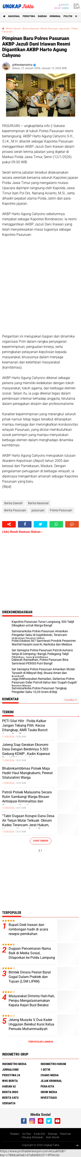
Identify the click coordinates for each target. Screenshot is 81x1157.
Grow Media (49, 1092)
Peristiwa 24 (11, 1075)
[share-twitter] (40, 524)
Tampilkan (70, 700)
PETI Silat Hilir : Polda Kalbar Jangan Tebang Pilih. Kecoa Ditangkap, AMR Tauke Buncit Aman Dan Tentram (25, 727)
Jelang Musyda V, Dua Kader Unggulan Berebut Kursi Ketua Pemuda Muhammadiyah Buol (31, 1026)
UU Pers (26, 1133)
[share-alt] (9, 524)
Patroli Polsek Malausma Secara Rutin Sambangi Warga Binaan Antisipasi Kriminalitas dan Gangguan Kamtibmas (27, 799)
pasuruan (65, 28)
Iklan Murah (52, 1137)
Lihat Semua (40, 840)
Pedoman (65, 1133)
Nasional (14, 16)
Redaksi (14, 1133)
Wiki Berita (10, 1081)
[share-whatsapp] (56, 524)
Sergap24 (8, 1103)
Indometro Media (14, 1064)
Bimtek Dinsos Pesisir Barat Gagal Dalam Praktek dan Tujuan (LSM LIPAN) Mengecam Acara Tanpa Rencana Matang (30, 981)
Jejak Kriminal (51, 1081)
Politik (68, 16)
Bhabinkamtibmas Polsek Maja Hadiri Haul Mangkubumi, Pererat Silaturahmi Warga (27, 773)
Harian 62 (9, 1086)
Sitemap (52, 1133)
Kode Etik (39, 1133)
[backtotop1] (77, 1145)
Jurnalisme (10, 1069)
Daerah (42, 16)
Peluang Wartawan (32, 1137)
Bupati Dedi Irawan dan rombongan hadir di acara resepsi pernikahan (28, 929)
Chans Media (50, 1075)
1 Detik (45, 1069)
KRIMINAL (55, 16)
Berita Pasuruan (49, 28)
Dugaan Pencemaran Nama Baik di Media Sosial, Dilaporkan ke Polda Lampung (32, 953)
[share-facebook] (25, 524)
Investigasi (49, 1097)
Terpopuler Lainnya (40, 1041)
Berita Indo (10, 1092)
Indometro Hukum (53, 1064)
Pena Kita (47, 1086)
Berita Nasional (31, 28)
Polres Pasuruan (61, 510)
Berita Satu (10, 1097)
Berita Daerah (13, 28)
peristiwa (29, 16)
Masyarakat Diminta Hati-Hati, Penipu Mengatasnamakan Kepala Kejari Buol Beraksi (32, 1000)
